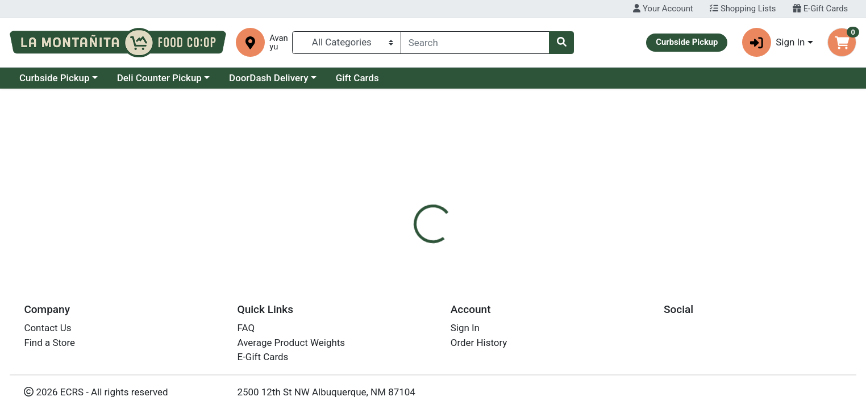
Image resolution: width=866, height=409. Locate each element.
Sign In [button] (773, 42)
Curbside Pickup (153, 78)
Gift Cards (455, 78)
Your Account (663, 8)
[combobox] (475, 42)
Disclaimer (446, 243)
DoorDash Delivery (366, 78)
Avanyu (278, 42)
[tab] (392, 243)
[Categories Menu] (346, 42)
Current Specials (54, 78)
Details (393, 243)
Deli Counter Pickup (257, 78)
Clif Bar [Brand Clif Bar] (496, 314)
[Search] (475, 42)
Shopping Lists (743, 8)
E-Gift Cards (820, 8)
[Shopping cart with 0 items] (841, 42)
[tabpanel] (613, 312)
